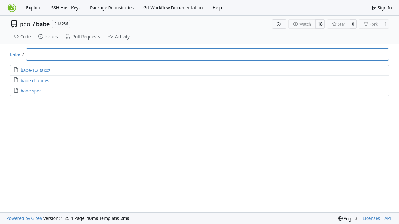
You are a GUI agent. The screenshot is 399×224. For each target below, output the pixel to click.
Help (217, 8)
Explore (33, 8)
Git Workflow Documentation (173, 8)
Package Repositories (112, 8)
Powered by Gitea (24, 218)
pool (26, 24)
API (387, 218)
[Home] (12, 7)
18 (320, 24)
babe (43, 24)
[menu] (348, 219)
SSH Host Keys (65, 8)
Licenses (371, 218)
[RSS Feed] (279, 24)
